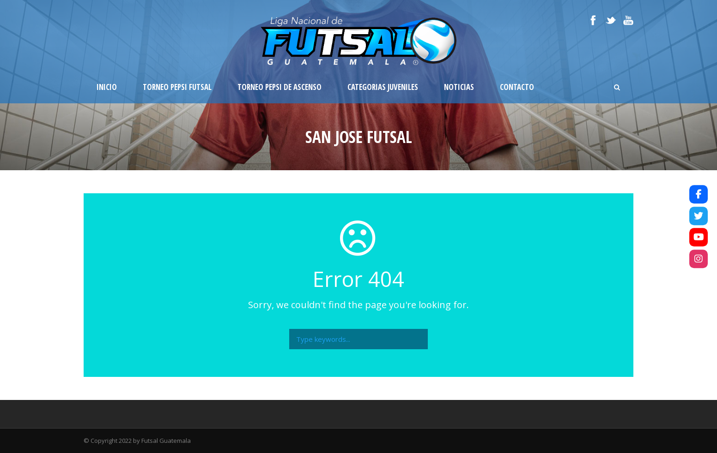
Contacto (517, 87)
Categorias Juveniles (382, 87)
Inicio (107, 87)
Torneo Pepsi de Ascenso (279, 87)
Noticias (459, 87)
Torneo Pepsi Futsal (177, 87)
